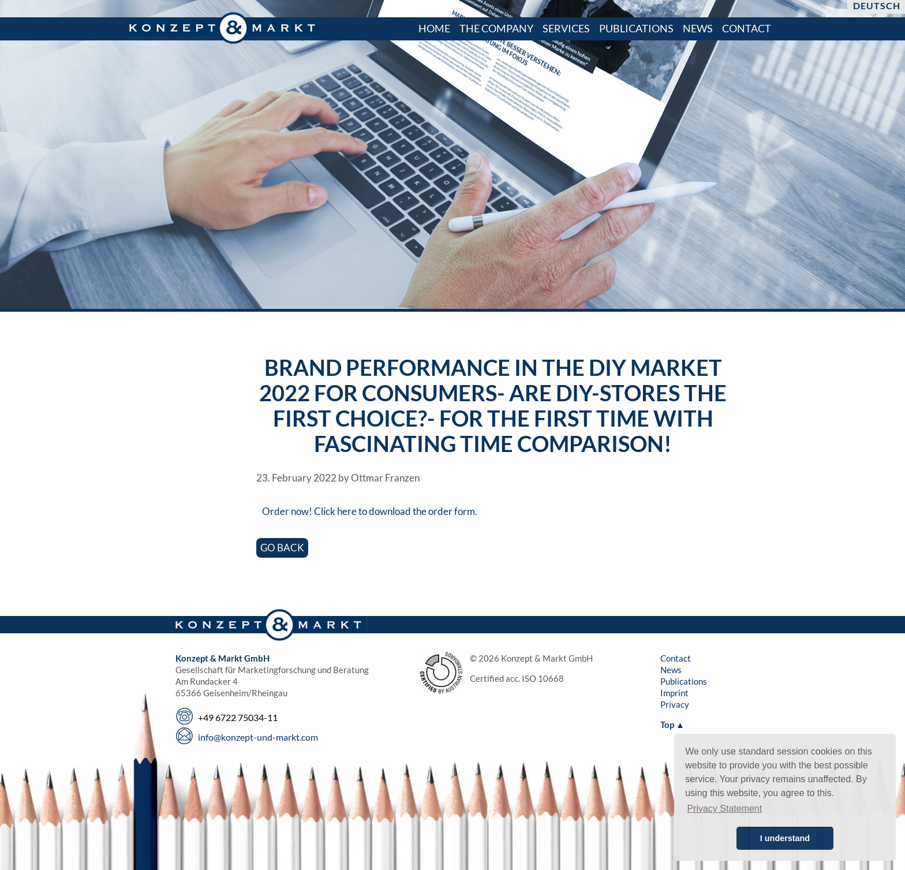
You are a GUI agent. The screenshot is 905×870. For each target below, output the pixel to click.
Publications (683, 681)
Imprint (674, 693)
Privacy (674, 704)
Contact (675, 658)
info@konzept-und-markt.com (258, 736)
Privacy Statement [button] (724, 808)
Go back (282, 548)
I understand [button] (785, 838)
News (671, 669)
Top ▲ (672, 724)
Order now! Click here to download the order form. (369, 511)
